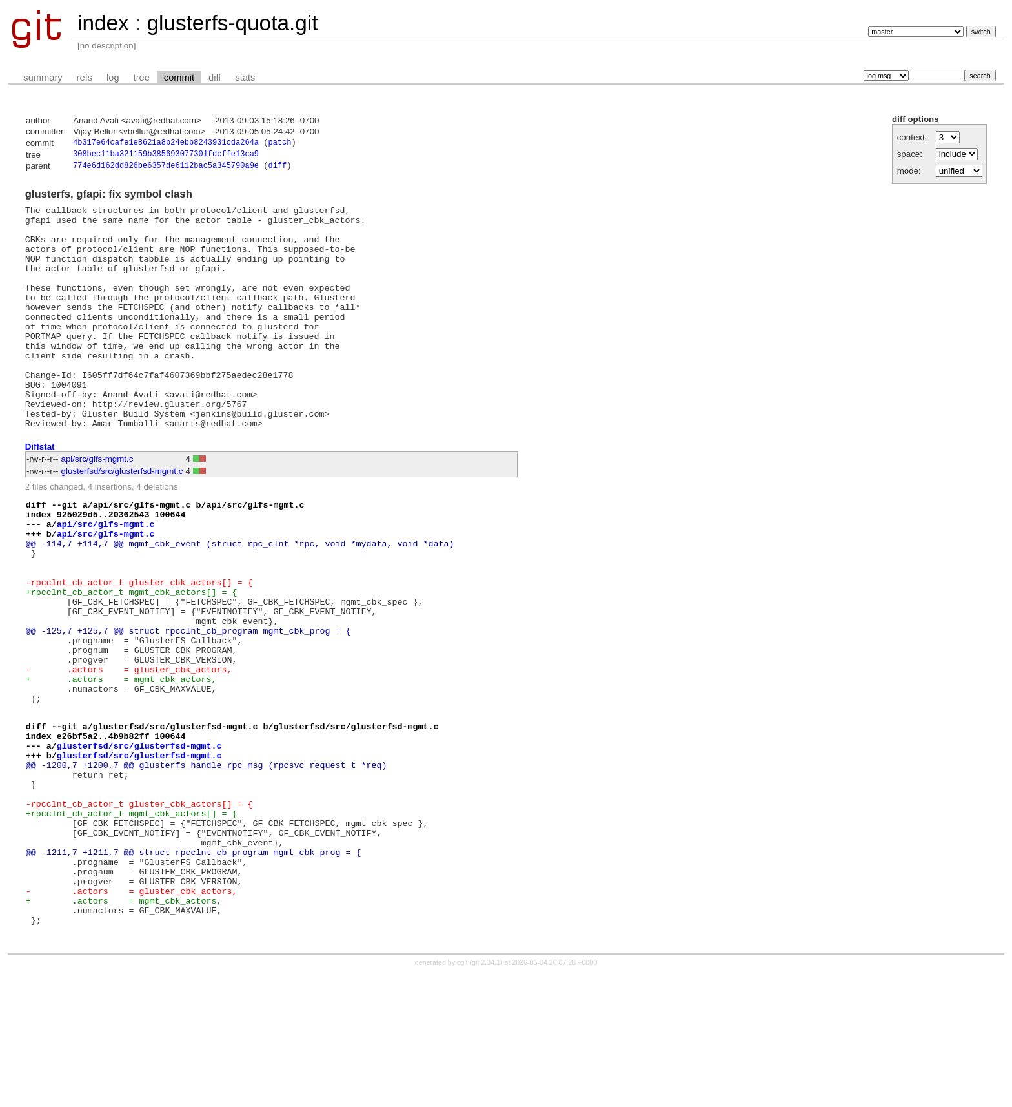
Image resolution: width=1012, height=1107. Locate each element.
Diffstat (40, 494)
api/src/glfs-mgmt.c (97, 507)
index (103, 23)
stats (245, 77)
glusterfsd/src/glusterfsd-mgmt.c (122, 519)
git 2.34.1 (486, 1095)
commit (179, 77)
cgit (463, 1095)
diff (214, 77)
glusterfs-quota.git (232, 23)
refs (84, 77)
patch (279, 143)
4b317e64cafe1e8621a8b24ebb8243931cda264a (166, 143)
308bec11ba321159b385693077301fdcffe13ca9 (166, 155)
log (112, 77)
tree (142, 77)
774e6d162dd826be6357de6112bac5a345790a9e (166, 168)
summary (42, 77)
